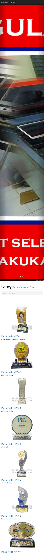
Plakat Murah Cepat (8, 2)
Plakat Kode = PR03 (11, 408)
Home (4, 293)
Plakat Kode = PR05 (11, 480)
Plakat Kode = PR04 (11, 444)
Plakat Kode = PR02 (11, 372)
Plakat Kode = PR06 (11, 516)
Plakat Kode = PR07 (11, 552)
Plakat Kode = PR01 (11, 336)
